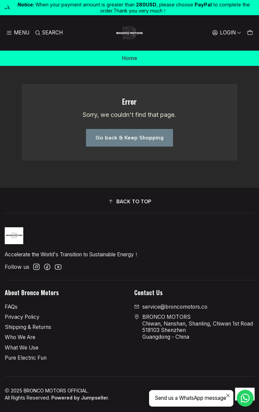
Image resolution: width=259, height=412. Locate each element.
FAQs (11, 307)
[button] (130, 201)
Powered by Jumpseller (79, 398)
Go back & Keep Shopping (129, 137)
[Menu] (18, 32)
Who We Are (20, 337)
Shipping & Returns (28, 327)
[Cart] (249, 32)
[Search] (48, 32)
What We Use (21, 347)
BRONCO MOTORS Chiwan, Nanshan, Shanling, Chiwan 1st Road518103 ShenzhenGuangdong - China (193, 327)
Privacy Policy (22, 317)
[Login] (226, 32)
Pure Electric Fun (26, 358)
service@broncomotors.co (170, 307)
